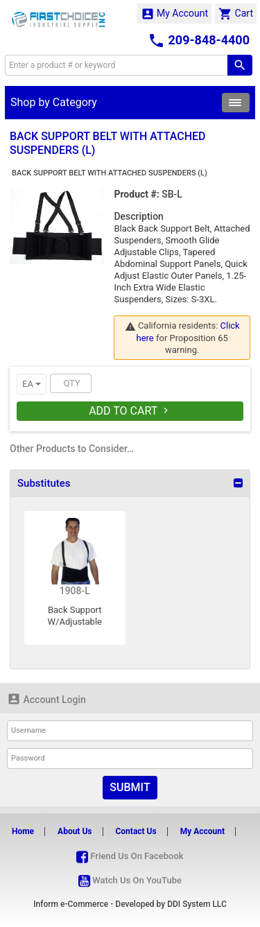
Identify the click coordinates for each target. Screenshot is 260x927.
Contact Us (135, 831)
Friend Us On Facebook (129, 856)
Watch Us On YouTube (130, 880)
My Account (175, 14)
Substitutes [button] (43, 483)
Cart (235, 14)
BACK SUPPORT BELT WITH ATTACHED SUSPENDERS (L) (109, 172)
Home (23, 831)
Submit (130, 787)
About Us (75, 831)
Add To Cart (130, 410)
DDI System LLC (197, 904)
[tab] (130, 483)
